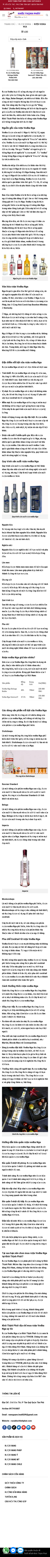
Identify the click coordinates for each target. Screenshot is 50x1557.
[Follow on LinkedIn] (28, 1427)
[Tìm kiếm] (47, 15)
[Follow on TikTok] (14, 1427)
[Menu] (3, 15)
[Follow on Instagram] (9, 1427)
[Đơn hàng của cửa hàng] (25, 39)
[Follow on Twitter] (19, 1427)
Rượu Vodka (25, 24)
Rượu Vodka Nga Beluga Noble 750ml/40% (12, 75)
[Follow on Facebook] (4, 1427)
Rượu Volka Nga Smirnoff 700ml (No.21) (37, 74)
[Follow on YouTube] (33, 1427)
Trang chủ (9, 24)
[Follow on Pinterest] (23, 1427)
